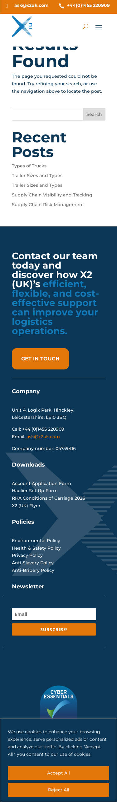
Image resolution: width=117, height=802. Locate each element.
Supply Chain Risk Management (48, 204)
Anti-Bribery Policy (33, 570)
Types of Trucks (29, 166)
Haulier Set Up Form (35, 490)
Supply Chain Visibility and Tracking (52, 195)
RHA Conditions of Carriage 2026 (48, 498)
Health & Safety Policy (36, 548)
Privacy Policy (27, 555)
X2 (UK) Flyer (26, 505)
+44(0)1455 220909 (88, 5)
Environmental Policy (36, 540)
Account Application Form (41, 483)
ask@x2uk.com (31, 5)
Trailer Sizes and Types (37, 175)
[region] (58, 760)
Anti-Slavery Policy (33, 563)
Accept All (58, 773)
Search (94, 114)
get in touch (40, 359)
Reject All (58, 790)
